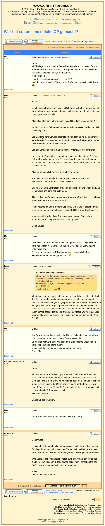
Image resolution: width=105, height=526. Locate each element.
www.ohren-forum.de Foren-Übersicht (63, 41)
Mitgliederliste (53, 20)
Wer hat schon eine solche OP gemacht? (41, 31)
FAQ (29, 20)
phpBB (47, 520)
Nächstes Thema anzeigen (87, 47)
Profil (27, 23)
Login (78, 23)
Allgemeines (89, 41)
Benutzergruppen (71, 20)
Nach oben (9, 89)
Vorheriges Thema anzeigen (60, 47)
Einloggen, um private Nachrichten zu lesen (53, 23)
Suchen (39, 20)
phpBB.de (61, 522)
